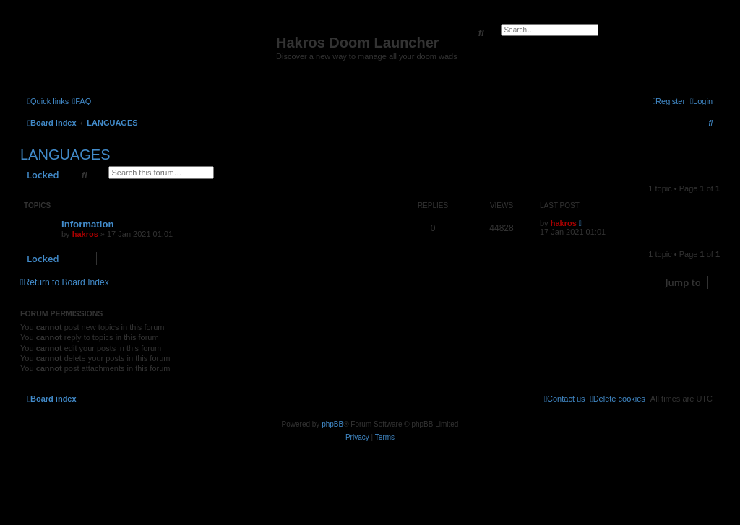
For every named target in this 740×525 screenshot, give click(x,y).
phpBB (332, 424)
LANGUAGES (65, 154)
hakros (85, 234)
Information (87, 224)
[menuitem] (81, 101)
